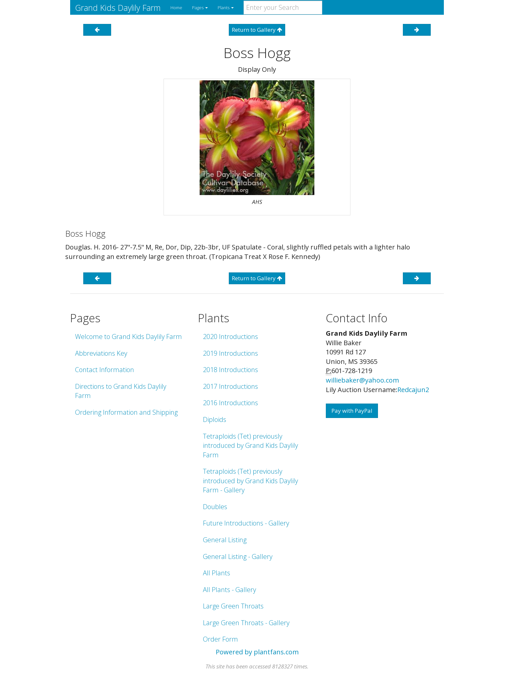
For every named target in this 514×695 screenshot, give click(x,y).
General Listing (225, 539)
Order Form (220, 639)
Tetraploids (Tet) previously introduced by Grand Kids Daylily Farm (250, 445)
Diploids (214, 419)
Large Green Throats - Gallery (246, 622)
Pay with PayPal (351, 410)
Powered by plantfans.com (257, 651)
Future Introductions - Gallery (246, 523)
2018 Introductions (230, 369)
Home (176, 7)
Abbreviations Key (101, 353)
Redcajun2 (413, 389)
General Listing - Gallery (237, 556)
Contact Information (104, 369)
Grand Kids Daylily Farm (118, 7)
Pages (200, 7)
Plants (226, 7)
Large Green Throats (233, 606)
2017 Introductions (230, 386)
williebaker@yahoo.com (362, 380)
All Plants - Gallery (229, 589)
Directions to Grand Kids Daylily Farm (120, 391)
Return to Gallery (257, 29)
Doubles (215, 506)
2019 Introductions (230, 353)
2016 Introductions (230, 402)
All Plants (216, 572)
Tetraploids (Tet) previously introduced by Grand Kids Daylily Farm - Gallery (250, 480)
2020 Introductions (230, 336)
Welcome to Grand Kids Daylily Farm (128, 336)
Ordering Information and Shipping (126, 412)
